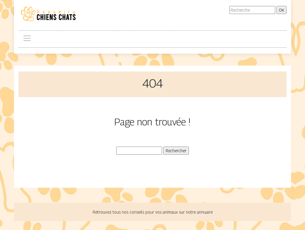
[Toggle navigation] (26, 39)
